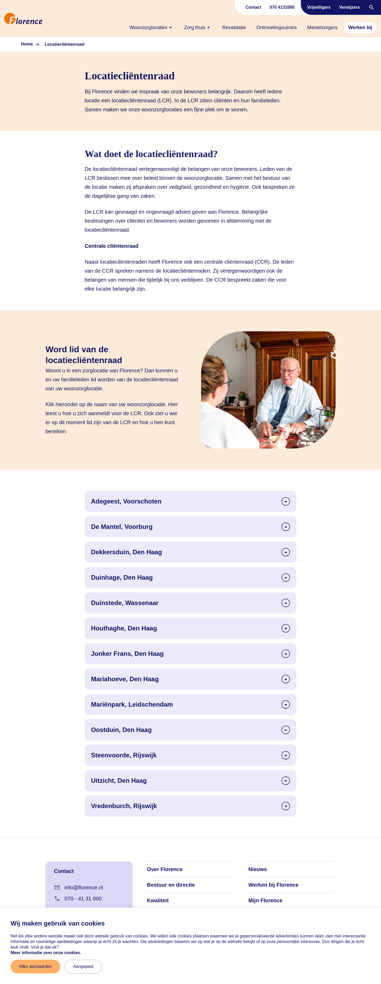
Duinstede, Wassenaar (190, 603)
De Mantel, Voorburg (190, 527)
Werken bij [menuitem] (360, 27)
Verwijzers (349, 7)
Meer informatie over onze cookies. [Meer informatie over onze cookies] (46, 952)
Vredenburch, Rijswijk (190, 806)
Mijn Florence (265, 900)
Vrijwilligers (319, 7)
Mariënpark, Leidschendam (190, 704)
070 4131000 (282, 7)
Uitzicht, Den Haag (190, 780)
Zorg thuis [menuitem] (198, 27)
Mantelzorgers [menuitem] (322, 27)
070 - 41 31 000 (78, 898)
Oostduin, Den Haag (190, 730)
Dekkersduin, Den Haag (190, 552)
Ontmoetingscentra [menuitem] (276, 27)
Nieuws (257, 869)
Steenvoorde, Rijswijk (190, 755)
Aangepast (83, 966)
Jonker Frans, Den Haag (190, 653)
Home (30, 44)
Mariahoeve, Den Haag (190, 679)
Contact (253, 7)
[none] (151, 27)
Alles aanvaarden (35, 966)
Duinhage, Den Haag (190, 577)
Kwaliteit (158, 900)
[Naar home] (2, 18)
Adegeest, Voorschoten (190, 501)
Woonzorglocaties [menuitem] (151, 27)
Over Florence (165, 869)
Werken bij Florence (273, 885)
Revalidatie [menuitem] (234, 27)
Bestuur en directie (171, 885)
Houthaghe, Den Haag (190, 628)
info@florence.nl (78, 887)
